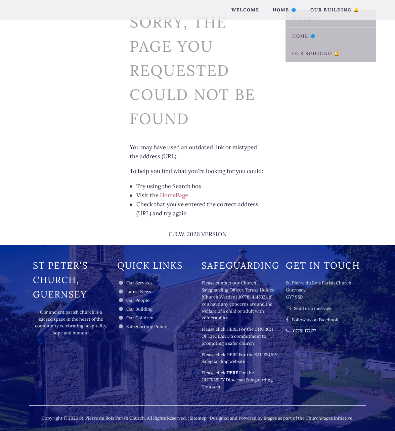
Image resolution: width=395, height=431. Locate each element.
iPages (270, 418)
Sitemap (198, 418)
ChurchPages (319, 418)
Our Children (139, 318)
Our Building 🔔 (334, 10)
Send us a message (313, 308)
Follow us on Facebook (315, 320)
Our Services (139, 283)
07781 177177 (304, 331)
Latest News (138, 291)
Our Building (139, 309)
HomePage (174, 195)
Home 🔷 (285, 10)
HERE (232, 329)
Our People (137, 300)
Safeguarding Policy (146, 326)
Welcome (245, 10)
